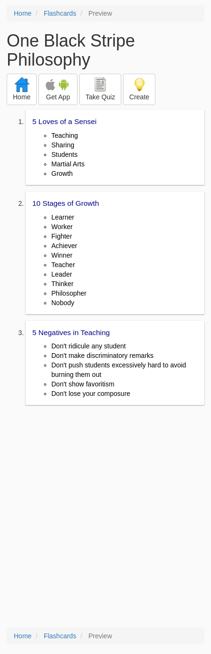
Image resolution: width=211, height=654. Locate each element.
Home (22, 13)
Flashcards (60, 13)
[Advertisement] (105, 517)
